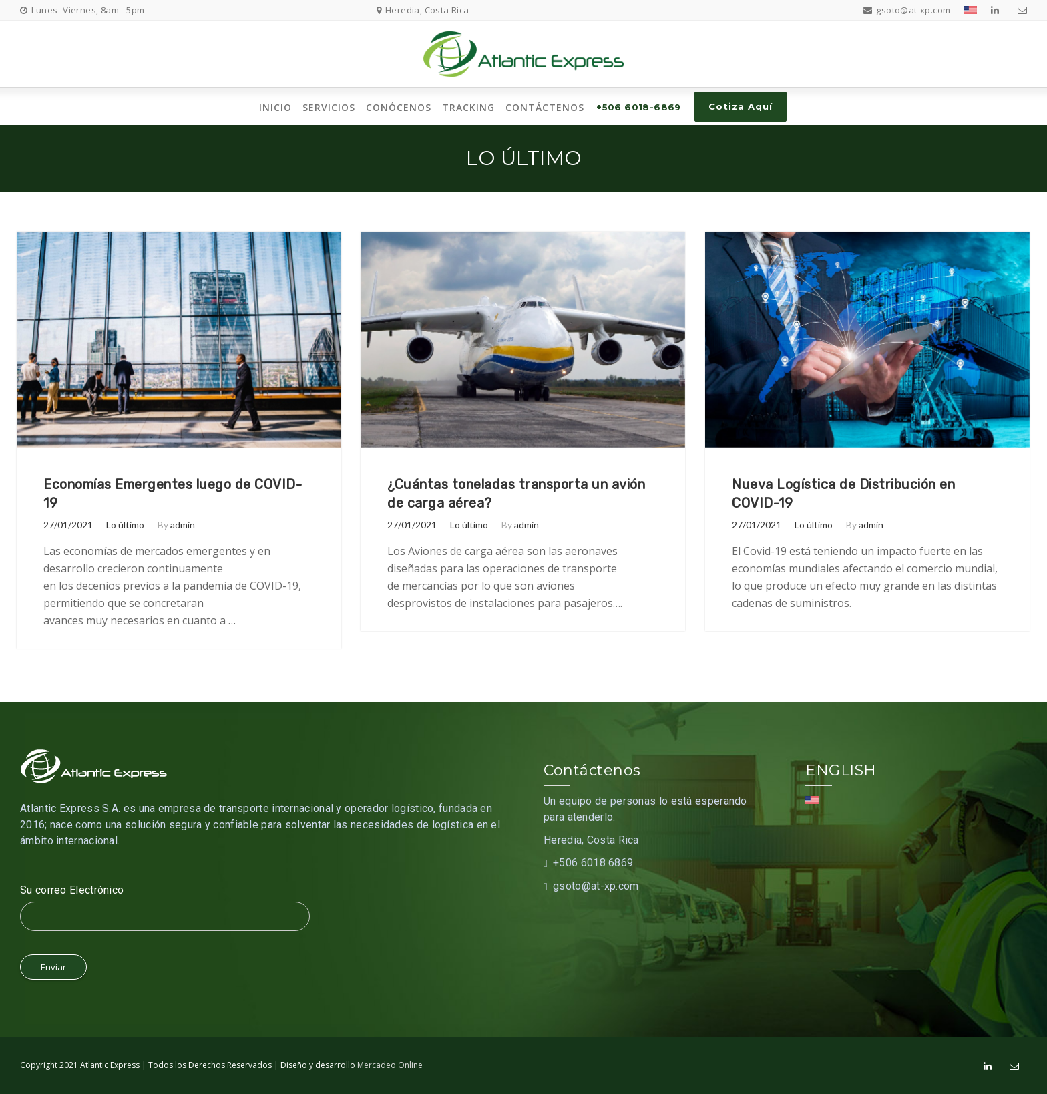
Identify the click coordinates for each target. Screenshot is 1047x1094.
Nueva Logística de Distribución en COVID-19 (843, 493)
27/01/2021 (68, 524)
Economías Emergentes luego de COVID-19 (172, 493)
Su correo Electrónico (72, 890)
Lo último (125, 524)
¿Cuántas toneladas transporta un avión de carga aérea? (516, 493)
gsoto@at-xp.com (596, 886)
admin (182, 524)
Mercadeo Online (390, 1065)
